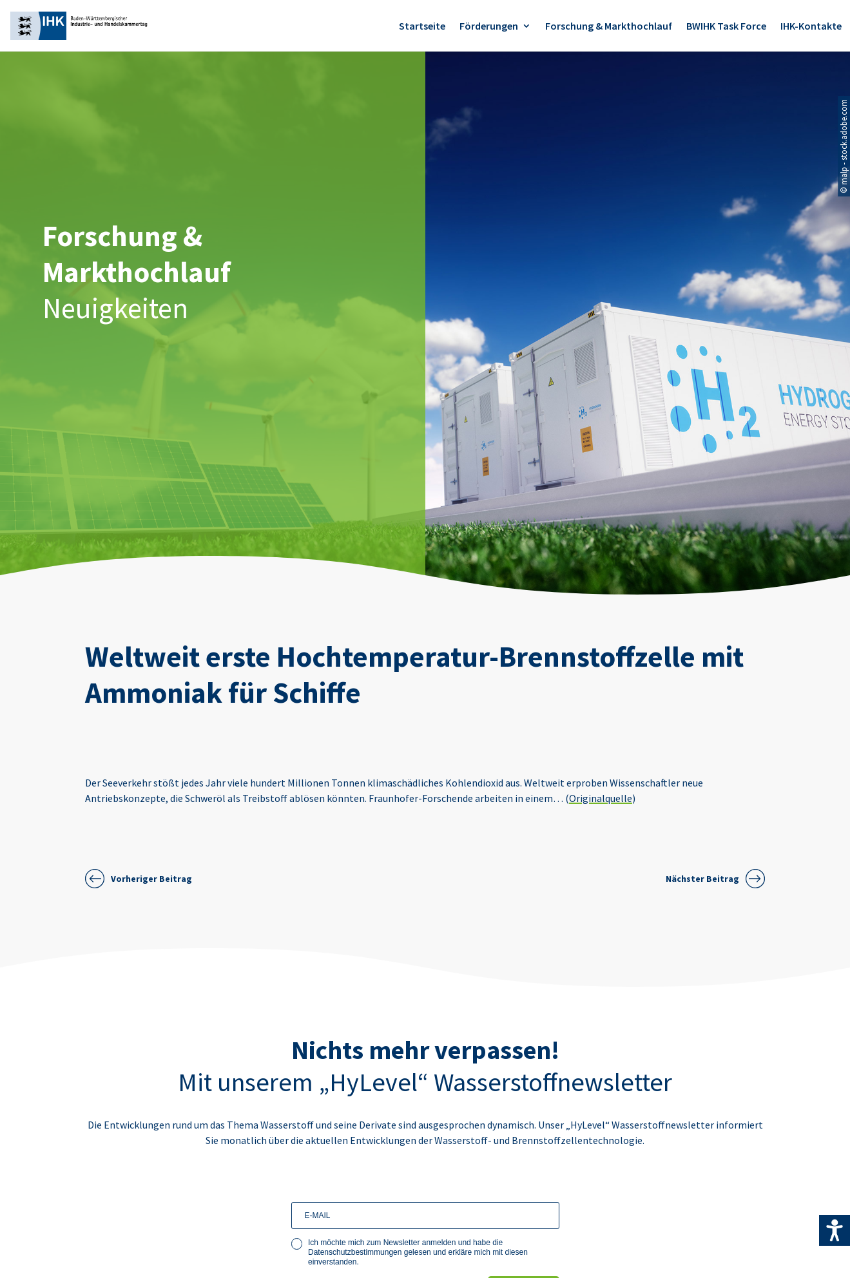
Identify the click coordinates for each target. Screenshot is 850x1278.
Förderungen (488, 26)
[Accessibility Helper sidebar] (834, 1230)
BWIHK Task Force (726, 26)
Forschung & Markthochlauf (608, 26)
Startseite (422, 26)
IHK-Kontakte (811, 26)
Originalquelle (600, 798)
